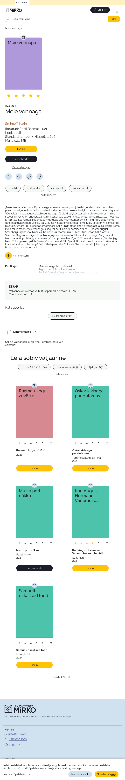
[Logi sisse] (100, 10)
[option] (13, 188)
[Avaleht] (13, 10)
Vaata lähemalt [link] (21, 283)
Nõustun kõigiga (106, 774)
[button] (17, 250)
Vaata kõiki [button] (63, 666)
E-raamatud (22, 2)
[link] (16, 123)
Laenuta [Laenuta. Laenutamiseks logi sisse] (34, 457)
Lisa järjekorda (34, 557)
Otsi (114, 19)
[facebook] (39, 176)
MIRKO (10, 2)
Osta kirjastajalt (21, 167)
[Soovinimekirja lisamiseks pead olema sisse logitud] (8, 176)
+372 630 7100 (16, 729)
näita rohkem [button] (62, 363)
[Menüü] (115, 10)
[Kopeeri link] (29, 176)
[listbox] (48, 188)
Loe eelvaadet (21, 159)
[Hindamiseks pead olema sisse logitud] (19, 176)
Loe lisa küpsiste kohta (16, 774)
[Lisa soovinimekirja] (50, 432)
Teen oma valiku (80, 774)
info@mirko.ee (15, 724)
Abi (6, 757)
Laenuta (21, 149)
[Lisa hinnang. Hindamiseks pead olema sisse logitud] (23, 95)
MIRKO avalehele (15, 752)
